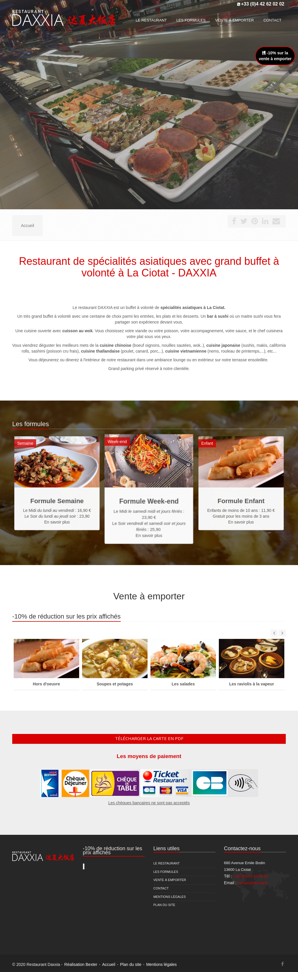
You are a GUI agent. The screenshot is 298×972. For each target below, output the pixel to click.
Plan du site (164, 905)
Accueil (108, 964)
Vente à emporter (169, 880)
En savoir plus (149, 525)
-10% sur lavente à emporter (275, 56)
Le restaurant (166, 863)
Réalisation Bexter (80, 964)
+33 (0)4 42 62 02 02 (262, 3)
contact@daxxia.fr (252, 883)
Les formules (165, 871)
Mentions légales (169, 896)
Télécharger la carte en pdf (149, 738)
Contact (160, 888)
